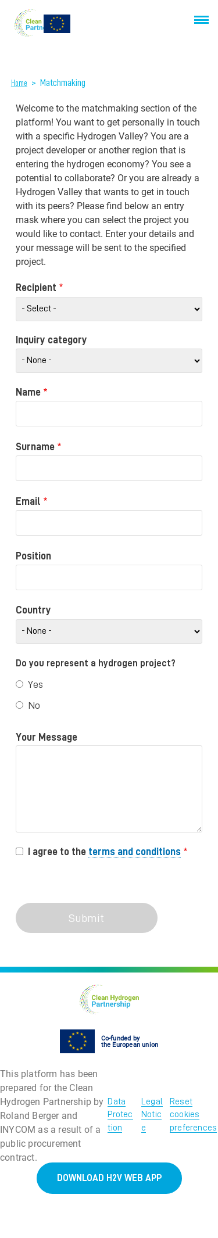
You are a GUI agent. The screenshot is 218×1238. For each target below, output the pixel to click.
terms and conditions (134, 851)
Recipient (36, 287)
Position (33, 556)
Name (28, 392)
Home (19, 83)
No (34, 705)
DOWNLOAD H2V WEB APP (109, 1178)
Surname (35, 447)
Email (28, 501)
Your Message (46, 737)
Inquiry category (51, 340)
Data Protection (120, 1114)
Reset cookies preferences (193, 1114)
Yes (35, 684)
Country (33, 610)
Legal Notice (152, 1114)
